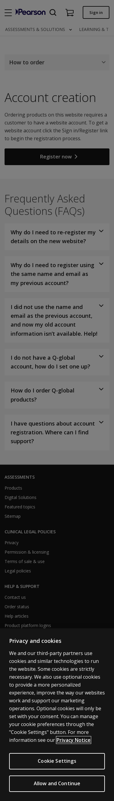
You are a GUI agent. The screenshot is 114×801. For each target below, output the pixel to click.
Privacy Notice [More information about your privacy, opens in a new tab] (74, 740)
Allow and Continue (57, 783)
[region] (57, 714)
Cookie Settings (57, 761)
